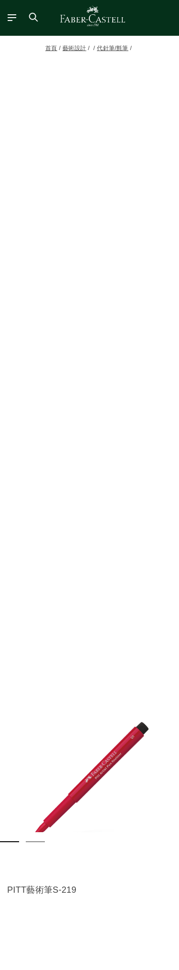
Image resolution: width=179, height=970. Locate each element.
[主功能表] (8, 17)
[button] (89, 781)
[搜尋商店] (33, 17)
